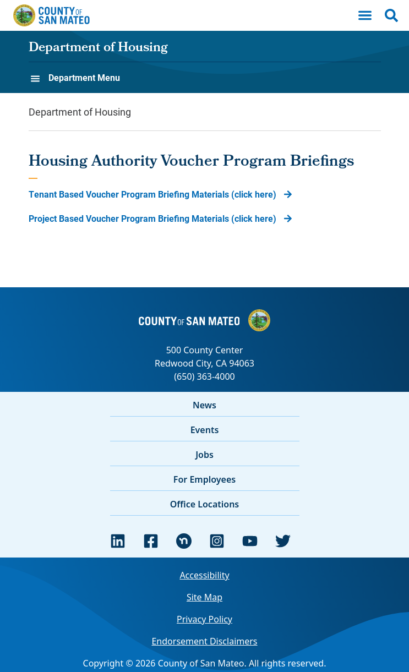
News (204, 405)
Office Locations (204, 504)
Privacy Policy (204, 619)
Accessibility (204, 575)
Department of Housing (98, 48)
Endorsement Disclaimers (204, 641)
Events (204, 430)
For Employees (204, 479)
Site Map (204, 597)
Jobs (204, 455)
